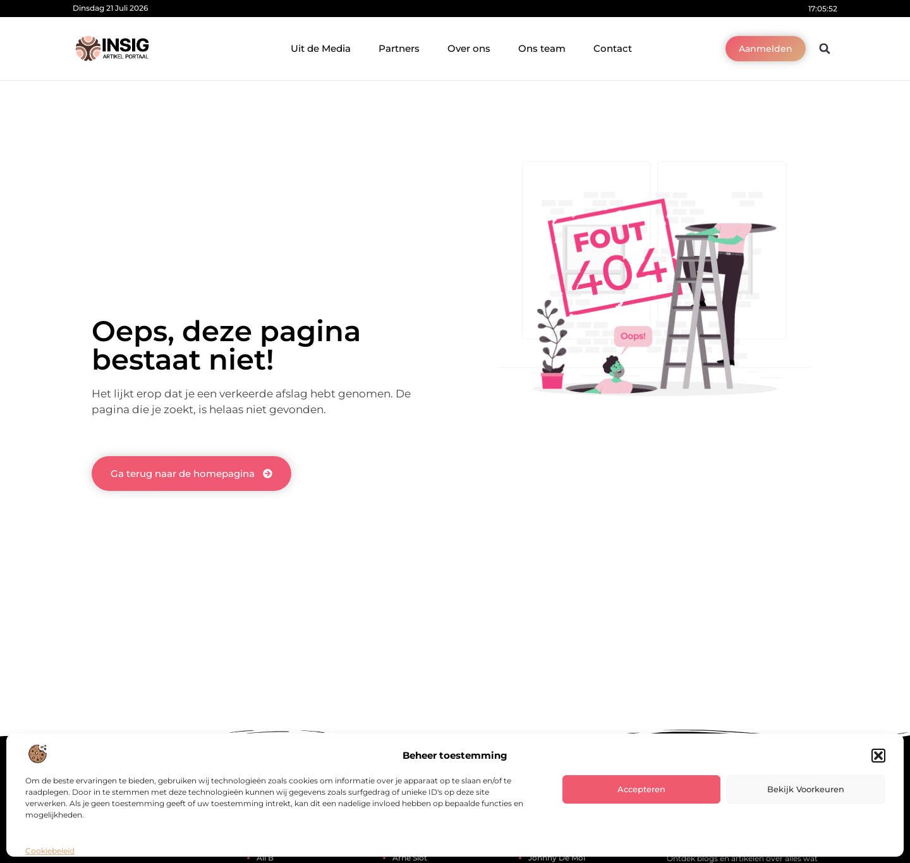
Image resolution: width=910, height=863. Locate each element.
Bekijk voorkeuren (805, 789)
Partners (399, 48)
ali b (265, 857)
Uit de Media (321, 48)
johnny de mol (556, 857)
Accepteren (641, 789)
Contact (612, 48)
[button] (878, 755)
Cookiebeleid (50, 850)
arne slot (409, 857)
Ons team (542, 48)
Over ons (468, 48)
